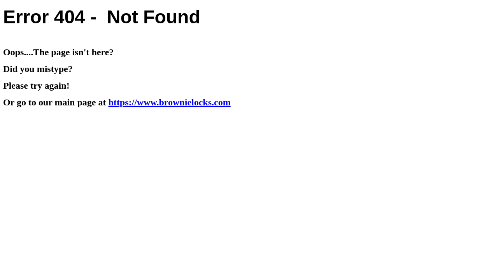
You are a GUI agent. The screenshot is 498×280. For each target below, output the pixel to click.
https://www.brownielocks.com (169, 102)
